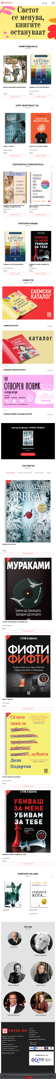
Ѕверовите (6, 910)
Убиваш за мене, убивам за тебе (39, 265)
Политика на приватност (8, 1048)
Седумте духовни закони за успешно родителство (14, 206)
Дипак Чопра (7, 209)
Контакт (4, 1042)
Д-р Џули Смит (33, 209)
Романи (48, 473)
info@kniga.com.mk (11, 1040)
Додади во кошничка (15, 96)
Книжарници (32, 1030)
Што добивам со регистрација (10, 1046)
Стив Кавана (32, 268)
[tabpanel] (28, 22)
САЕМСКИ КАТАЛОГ (11, 326)
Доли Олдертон (6, 780)
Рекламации (32, 1034)
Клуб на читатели (33, 1032)
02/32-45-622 (11, 1038)
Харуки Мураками (7, 625)
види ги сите (28, 48)
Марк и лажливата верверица (14, 87)
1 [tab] (51, 8)
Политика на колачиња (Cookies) (10, 1050)
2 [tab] (54, 8)
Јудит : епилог (8, 146)
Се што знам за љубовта (11, 777)
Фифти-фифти (7, 699)
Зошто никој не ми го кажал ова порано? (40, 206)
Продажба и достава (34, 1036)
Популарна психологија (25, 473)
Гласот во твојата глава (38, 146)
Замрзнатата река (9, 544)
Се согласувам (28, 1077)
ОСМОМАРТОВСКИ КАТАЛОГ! (14, 370)
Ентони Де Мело (34, 91)
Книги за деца (39, 473)
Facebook (34, 1042)
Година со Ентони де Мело (39, 87)
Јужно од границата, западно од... (15, 622)
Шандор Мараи (7, 150)
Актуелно (5, 321)
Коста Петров (33, 150)
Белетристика (10, 473)
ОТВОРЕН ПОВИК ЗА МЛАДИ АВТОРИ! (17, 414)
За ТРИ (31, 1028)
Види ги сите (28, 468)
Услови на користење (7, 1044)
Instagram (34, 1044)
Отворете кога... (33, 910)
